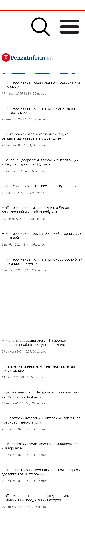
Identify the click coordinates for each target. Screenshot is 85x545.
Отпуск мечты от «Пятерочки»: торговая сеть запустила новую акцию (40, 394)
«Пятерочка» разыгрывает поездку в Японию (42, 186)
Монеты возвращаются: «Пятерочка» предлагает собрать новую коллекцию (34, 342)
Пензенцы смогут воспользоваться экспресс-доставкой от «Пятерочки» (41, 472)
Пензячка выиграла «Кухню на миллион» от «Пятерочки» (39, 446)
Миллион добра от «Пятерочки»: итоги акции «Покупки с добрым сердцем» (40, 162)
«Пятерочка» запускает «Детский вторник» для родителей (42, 235)
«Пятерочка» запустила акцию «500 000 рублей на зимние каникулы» (42, 261)
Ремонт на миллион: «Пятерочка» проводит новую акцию (39, 368)
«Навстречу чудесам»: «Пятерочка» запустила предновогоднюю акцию (41, 420)
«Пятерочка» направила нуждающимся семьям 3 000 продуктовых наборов (36, 498)
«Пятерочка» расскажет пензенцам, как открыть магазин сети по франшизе (36, 136)
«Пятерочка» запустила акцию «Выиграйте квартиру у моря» (38, 110)
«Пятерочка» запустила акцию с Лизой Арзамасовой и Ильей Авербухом (35, 210)
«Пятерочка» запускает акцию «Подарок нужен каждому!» (42, 84)
